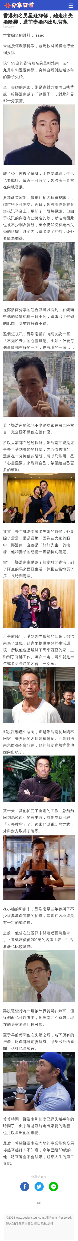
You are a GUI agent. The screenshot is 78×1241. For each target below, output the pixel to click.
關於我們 (12, 1223)
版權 (50, 1223)
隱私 (44, 1223)
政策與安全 (26, 1223)
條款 (37, 1223)
